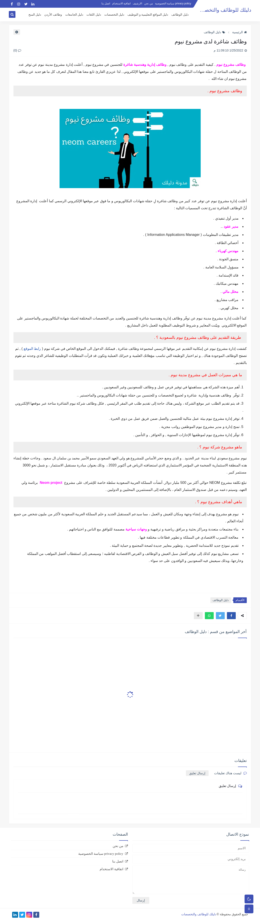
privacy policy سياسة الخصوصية (173, 3)
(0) (17, 50)
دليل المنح (34, 14)
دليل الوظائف (180, 14)
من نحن (148, 3)
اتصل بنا (105, 3)
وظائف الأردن (53, 14)
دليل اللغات (93, 14)
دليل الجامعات (74, 14)
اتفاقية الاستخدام (121, 3)
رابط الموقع (32, 348)
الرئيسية (239, 32)
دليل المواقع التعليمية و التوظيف (147, 14)
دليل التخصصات (114, 14)
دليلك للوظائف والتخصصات (222, 10)
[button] (231, 615)
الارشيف (137, 3)
